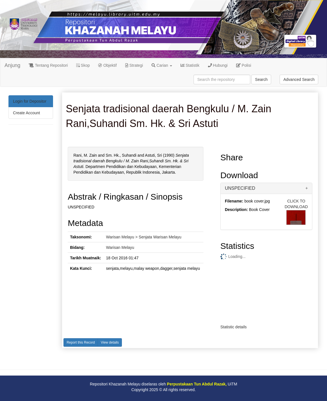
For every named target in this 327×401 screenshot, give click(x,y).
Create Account (26, 113)
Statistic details (233, 327)
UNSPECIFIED (240, 188)
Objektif (107, 65)
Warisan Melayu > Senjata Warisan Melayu (143, 237)
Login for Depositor (29, 101)
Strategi (134, 65)
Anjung (12, 65)
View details (110, 342)
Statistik (190, 65)
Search (261, 79)
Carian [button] (162, 65)
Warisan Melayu (120, 247)
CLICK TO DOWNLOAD (296, 204)
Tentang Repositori (48, 65)
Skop (83, 65)
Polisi (243, 65)
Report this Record (81, 342)
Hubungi (218, 65)
